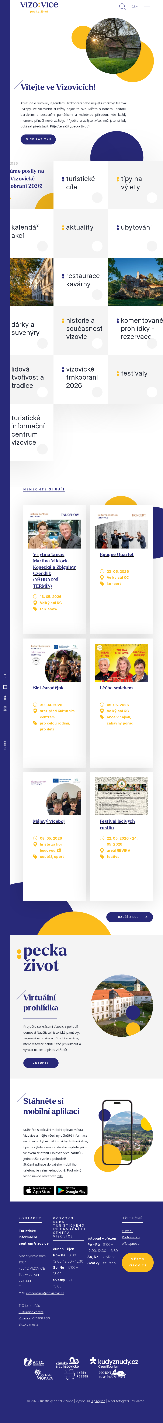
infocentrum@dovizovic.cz (45, 1293)
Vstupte (40, 1062)
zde (60, 1176)
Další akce (128, 917)
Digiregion (98, 1401)
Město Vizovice (138, 1262)
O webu (127, 1231)
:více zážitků (38, 139)
